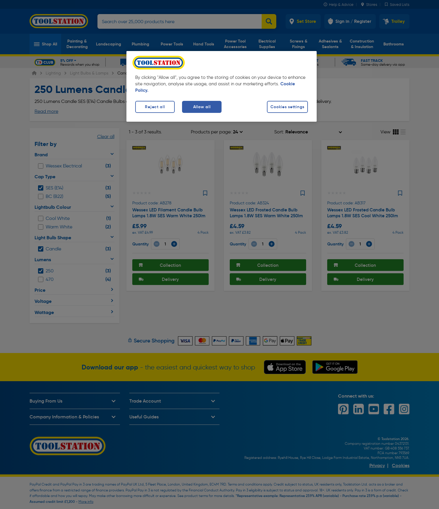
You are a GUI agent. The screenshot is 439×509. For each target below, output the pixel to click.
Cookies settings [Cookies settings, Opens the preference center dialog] (287, 106)
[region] (221, 86)
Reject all (155, 106)
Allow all (201, 106)
